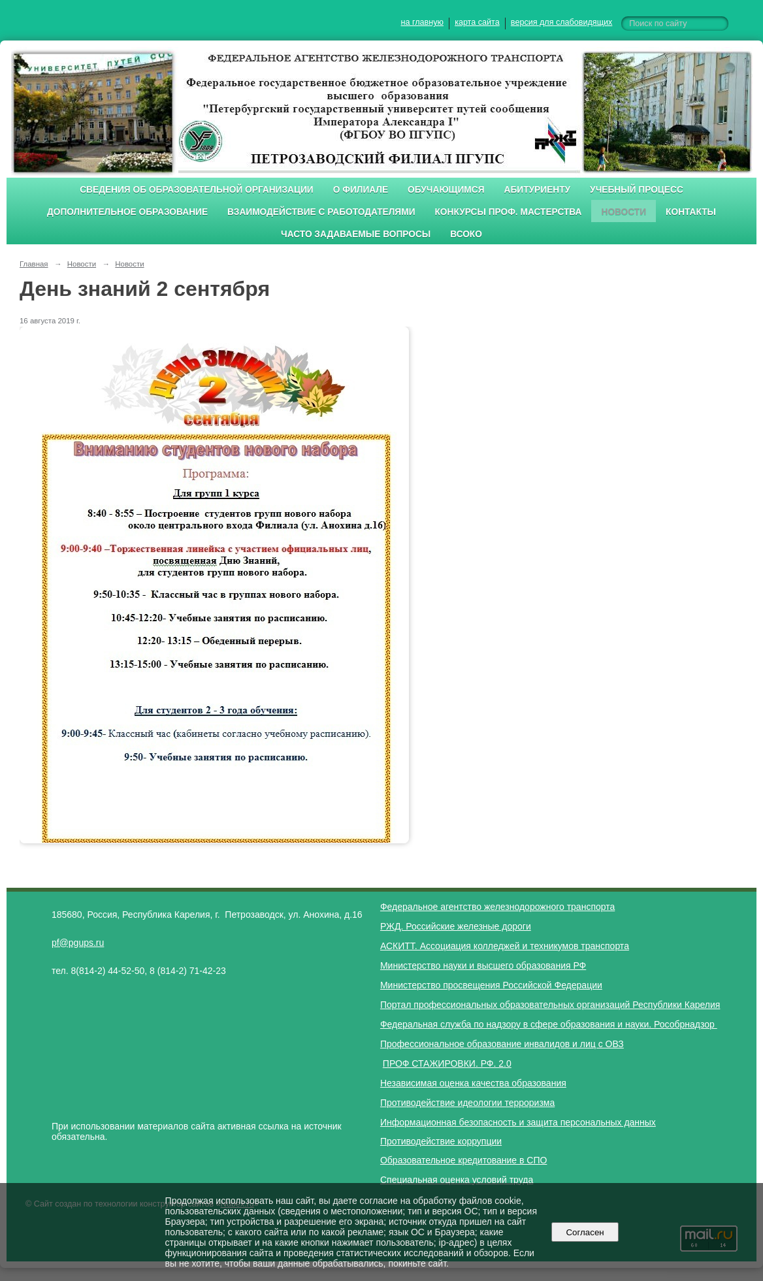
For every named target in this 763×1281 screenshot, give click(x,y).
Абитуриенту (537, 190)
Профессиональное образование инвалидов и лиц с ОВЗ (502, 1044)
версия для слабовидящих (561, 22)
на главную (422, 22)
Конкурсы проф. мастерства (508, 212)
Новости (623, 212)
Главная (34, 264)
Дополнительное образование (127, 212)
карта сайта (477, 22)
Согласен (585, 1232)
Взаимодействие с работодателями (321, 212)
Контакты (691, 212)
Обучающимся (446, 190)
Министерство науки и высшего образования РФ (483, 965)
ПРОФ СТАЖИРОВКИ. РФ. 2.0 (447, 1063)
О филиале (360, 190)
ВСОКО (466, 234)
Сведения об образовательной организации (197, 190)
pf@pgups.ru (78, 942)
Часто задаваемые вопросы (355, 234)
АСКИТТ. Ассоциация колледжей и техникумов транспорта (504, 946)
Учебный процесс (636, 190)
